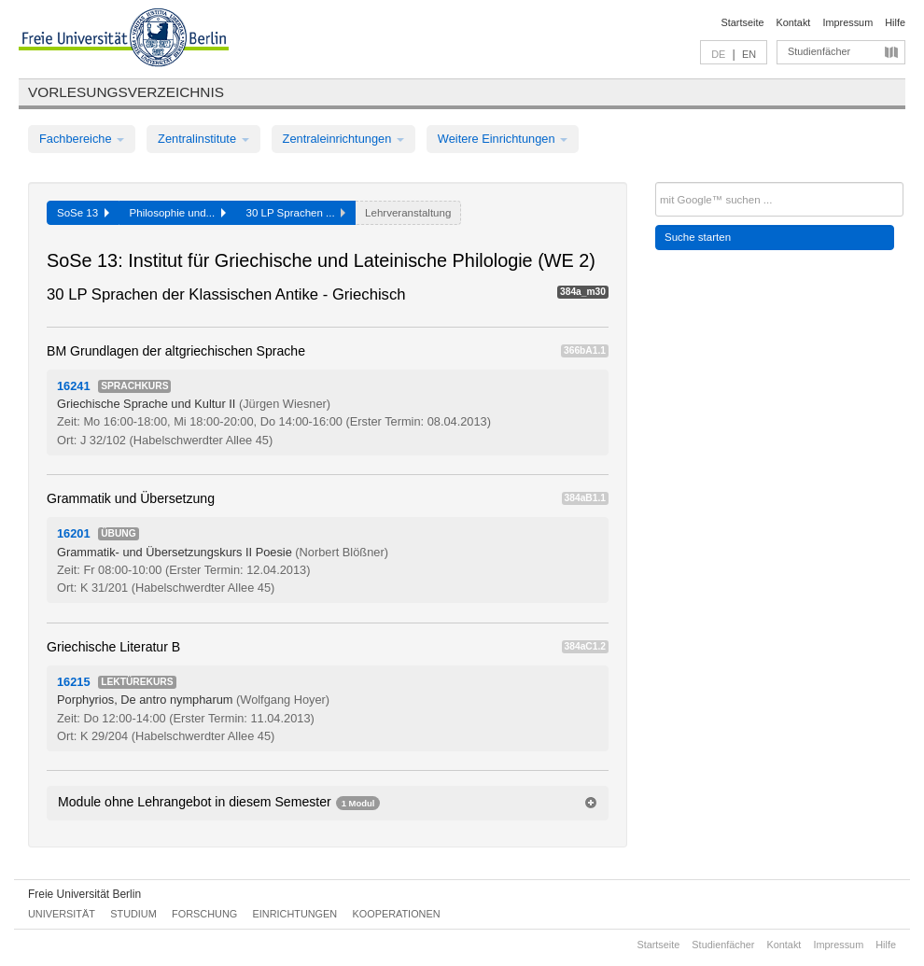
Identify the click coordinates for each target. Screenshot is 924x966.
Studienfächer (819, 51)
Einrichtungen (295, 913)
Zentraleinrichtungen (343, 139)
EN (749, 54)
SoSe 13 (83, 212)
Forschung (204, 913)
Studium (133, 913)
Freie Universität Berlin (84, 894)
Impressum (847, 22)
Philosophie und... (178, 212)
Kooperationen (397, 913)
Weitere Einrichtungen (502, 139)
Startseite (742, 22)
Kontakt (794, 22)
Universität (61, 913)
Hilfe (895, 22)
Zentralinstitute (203, 139)
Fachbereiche (81, 139)
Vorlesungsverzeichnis (126, 92)
